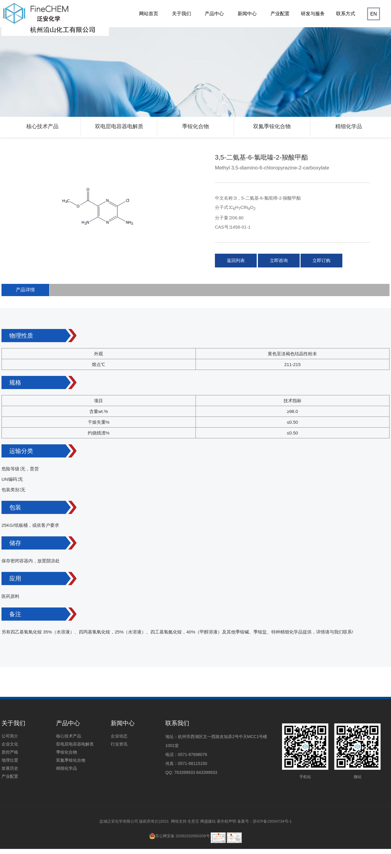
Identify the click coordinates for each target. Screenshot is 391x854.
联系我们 (177, 723)
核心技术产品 (42, 126)
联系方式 (345, 19)
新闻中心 (246, 19)
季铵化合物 (195, 126)
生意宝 (193, 821)
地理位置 (9, 759)
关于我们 (180, 19)
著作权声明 (226, 821)
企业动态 (119, 735)
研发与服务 (312, 19)
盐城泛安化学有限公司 (118, 821)
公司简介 (9, 735)
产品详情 (25, 289)
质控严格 (9, 751)
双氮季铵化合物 (272, 126)
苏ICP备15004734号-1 (272, 821)
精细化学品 (348, 126)
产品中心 (213, 19)
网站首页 (148, 19)
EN (373, 13)
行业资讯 (119, 743)
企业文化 (9, 743)
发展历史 (9, 768)
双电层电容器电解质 (119, 126)
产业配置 (279, 19)
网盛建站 (208, 821)
